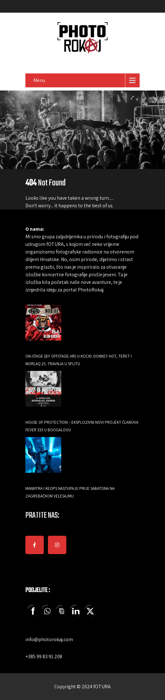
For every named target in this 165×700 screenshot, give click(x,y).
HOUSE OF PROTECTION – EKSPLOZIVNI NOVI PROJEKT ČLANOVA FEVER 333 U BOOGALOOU (81, 426)
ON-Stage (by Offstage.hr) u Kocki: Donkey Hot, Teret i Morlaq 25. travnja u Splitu (78, 359)
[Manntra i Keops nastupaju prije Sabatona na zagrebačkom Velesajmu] (43, 459)
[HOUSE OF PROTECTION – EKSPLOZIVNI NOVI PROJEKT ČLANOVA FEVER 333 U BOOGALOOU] (43, 393)
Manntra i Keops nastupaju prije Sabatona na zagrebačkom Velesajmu (70, 492)
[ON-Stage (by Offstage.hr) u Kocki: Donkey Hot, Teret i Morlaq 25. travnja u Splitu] (43, 327)
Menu (39, 80)
